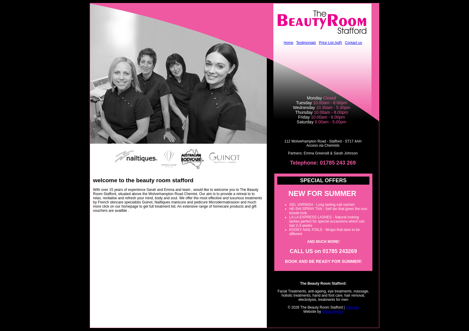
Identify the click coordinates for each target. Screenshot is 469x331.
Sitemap (352, 307)
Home (288, 43)
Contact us (353, 43)
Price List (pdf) (330, 43)
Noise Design (332, 311)
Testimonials (306, 43)
